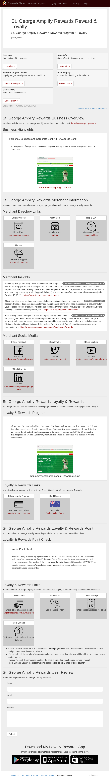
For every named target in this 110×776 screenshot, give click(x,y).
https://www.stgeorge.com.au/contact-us (41, 295)
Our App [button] (75, 3)
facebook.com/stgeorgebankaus (18, 359)
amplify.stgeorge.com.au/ (19, 513)
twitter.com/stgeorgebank (55, 359)
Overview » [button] (10, 66)
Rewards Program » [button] (14, 83)
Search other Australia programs (92, 109)
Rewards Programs (37, 3)
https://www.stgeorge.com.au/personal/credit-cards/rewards (46, 327)
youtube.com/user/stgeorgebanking (91, 359)
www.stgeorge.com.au (19, 235)
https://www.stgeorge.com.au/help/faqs (61, 310)
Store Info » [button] (64, 66)
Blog (86, 3)
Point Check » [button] (65, 83)
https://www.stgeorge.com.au (84, 123)
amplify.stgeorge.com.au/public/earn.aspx (21, 613)
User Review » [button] (11, 101)
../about (55, 235)
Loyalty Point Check (59, 3)
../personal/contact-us (18, 262)
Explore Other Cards (55, 513)
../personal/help (91, 235)
